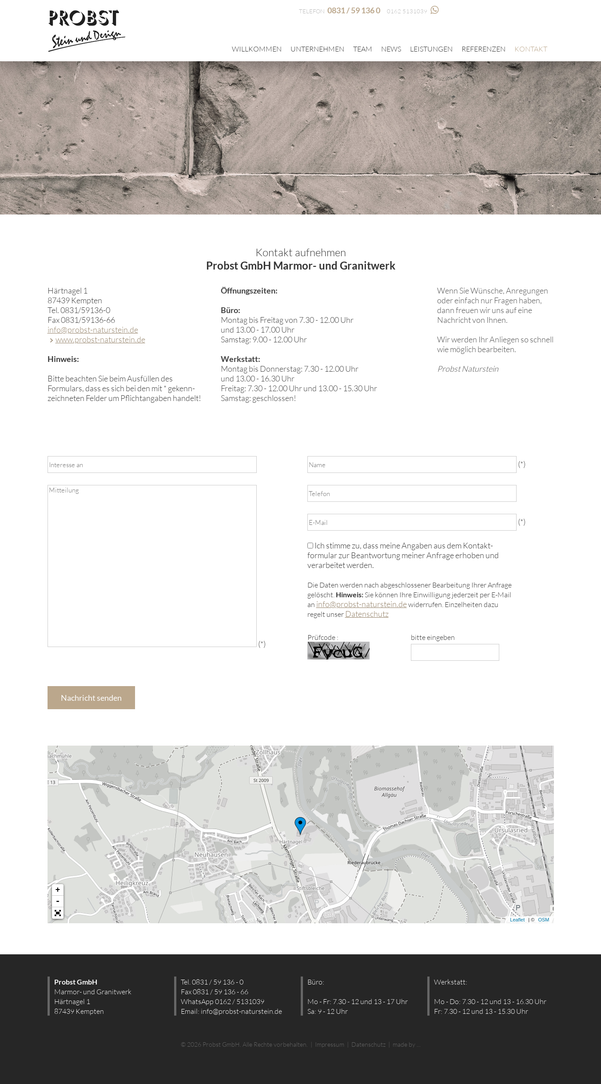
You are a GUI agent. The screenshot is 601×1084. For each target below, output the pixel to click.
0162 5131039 (413, 11)
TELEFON (339, 11)
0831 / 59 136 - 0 (217, 981)
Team (362, 48)
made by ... (407, 1044)
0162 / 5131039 (239, 1001)
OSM (543, 919)
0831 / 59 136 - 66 (220, 991)
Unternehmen (317, 48)
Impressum (329, 1044)
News (391, 48)
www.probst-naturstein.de (100, 339)
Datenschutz (367, 614)
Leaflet (517, 919)
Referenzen (483, 48)
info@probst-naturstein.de (93, 329)
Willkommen (257, 48)
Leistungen (431, 48)
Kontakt (530, 48)
